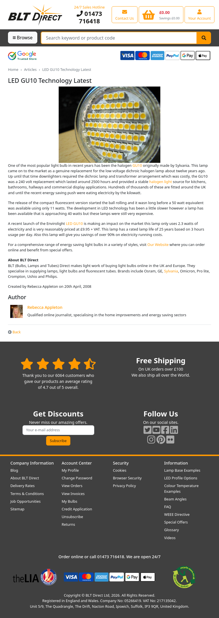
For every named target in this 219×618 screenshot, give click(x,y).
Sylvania (171, 271)
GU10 (137, 165)
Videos (170, 537)
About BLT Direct (25, 478)
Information (176, 463)
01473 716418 (89, 17)
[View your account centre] (200, 14)
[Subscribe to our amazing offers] (58, 430)
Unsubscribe (72, 516)
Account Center (77, 463)
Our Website (158, 244)
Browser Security (127, 478)
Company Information (32, 463)
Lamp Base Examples (182, 470)
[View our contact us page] (125, 14)
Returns (68, 524)
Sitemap (17, 509)
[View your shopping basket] (161, 14)
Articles (30, 69)
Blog (14, 470)
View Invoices (73, 493)
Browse (22, 37)
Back (14, 331)
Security (121, 463)
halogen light (160, 181)
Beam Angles (175, 499)
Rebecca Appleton (44, 307)
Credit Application (77, 509)
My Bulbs (69, 501)
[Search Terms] (119, 38)
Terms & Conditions (27, 493)
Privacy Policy (124, 485)
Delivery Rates (23, 485)
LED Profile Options (180, 478)
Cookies (119, 470)
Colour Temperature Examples (181, 488)
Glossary (171, 529)
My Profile (70, 470)
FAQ (167, 506)
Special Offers (176, 522)
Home (13, 69)
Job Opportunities (26, 501)
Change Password (77, 478)
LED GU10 (74, 223)
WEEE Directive (177, 514)
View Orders (72, 485)
